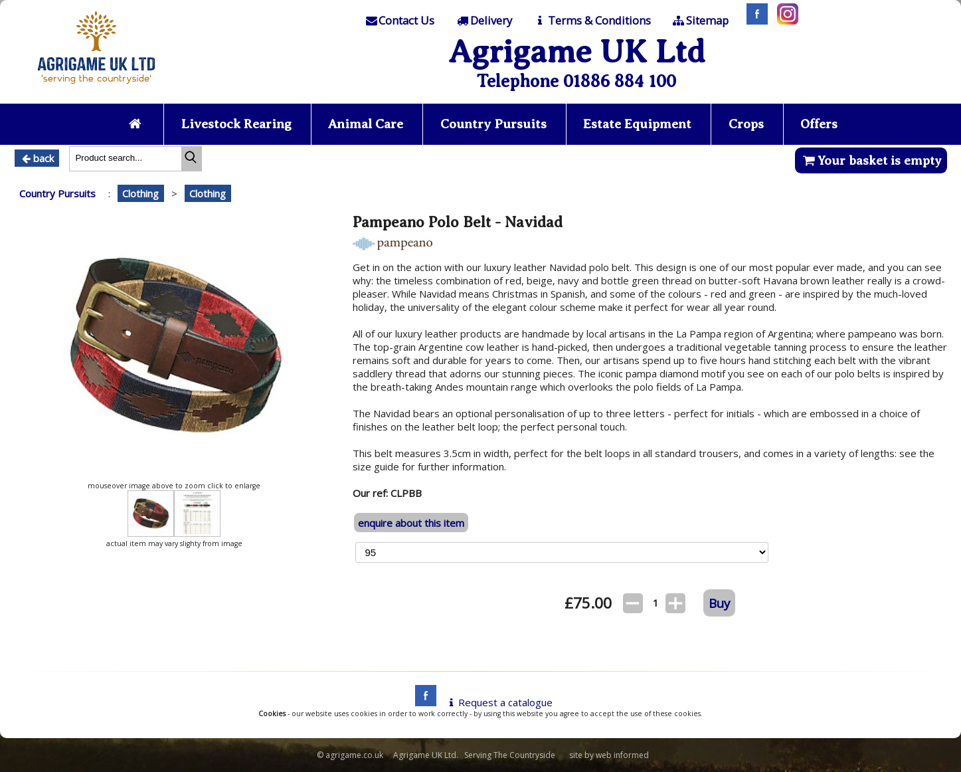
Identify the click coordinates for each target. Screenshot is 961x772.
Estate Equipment (637, 124)
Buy (719, 603)
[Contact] (399, 20)
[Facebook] (754, 20)
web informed (622, 755)
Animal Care (365, 124)
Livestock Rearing (236, 124)
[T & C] (591, 20)
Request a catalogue (498, 702)
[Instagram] (784, 20)
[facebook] (422, 702)
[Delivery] (483, 20)
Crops (746, 124)
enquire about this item (411, 523)
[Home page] (96, 87)
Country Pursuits (493, 124)
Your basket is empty (871, 160)
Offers (818, 124)
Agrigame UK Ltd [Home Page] (576, 51)
